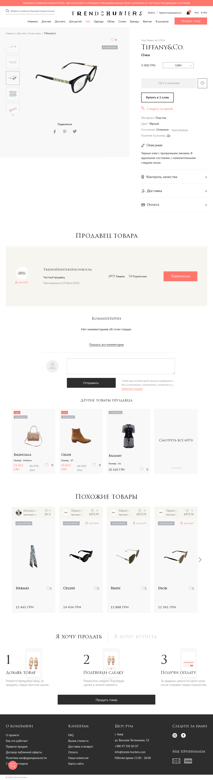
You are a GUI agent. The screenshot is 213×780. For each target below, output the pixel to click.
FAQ (71, 735)
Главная (10, 33)
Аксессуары (34, 33)
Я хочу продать (78, 637)
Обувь (111, 21)
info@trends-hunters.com (130, 752)
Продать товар (190, 21)
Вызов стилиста (78, 741)
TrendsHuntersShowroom (67, 269)
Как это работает (17, 741)
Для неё (46, 21)
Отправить (85, 383)
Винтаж (147, 21)
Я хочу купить (136, 637)
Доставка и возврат (80, 747)
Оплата (73, 752)
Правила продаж (16, 747)
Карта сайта (76, 764)
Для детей (75, 21)
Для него (60, 21)
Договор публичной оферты (24, 752)
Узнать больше (179, 129)
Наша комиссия (78, 758)
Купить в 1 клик (157, 97)
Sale (88, 21)
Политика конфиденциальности (26, 758)
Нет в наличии (168, 83)
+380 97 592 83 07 (126, 746)
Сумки (122, 21)
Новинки (33, 21)
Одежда (98, 21)
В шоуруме (162, 21)
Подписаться (180, 276)
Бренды (134, 21)
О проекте (12, 735)
